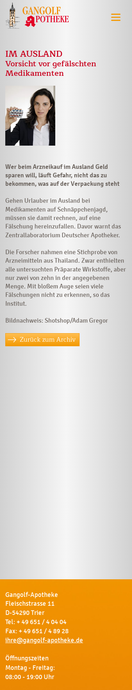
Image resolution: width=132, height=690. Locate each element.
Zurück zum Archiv (48, 339)
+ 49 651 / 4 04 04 (42, 622)
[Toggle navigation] (115, 17)
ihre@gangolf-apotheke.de (44, 640)
